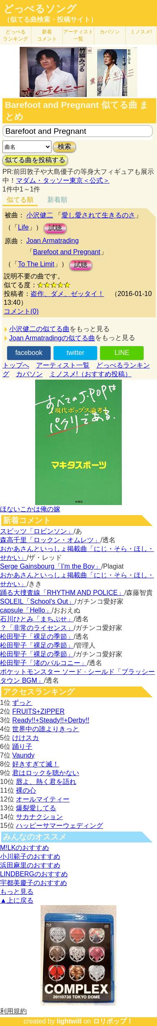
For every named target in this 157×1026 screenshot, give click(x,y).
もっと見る (16, 891)
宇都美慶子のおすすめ (33, 882)
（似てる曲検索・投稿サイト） (50, 19)
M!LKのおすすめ (24, 847)
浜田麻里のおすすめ (30, 865)
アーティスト (78, 35)
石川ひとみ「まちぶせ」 (37, 619)
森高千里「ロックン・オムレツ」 (50, 540)
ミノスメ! (141, 32)
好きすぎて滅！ (35, 764)
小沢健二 (39, 215)
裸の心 (26, 790)
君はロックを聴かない (45, 772)
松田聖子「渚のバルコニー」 (43, 662)
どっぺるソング (40, 8)
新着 (47, 35)
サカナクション (39, 816)
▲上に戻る (16, 900)
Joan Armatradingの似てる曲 (52, 338)
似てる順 (20, 199)
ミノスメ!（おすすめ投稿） (90, 374)
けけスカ (25, 737)
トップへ (16, 365)
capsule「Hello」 (26, 610)
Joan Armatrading (52, 240)
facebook (28, 352)
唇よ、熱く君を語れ (46, 781)
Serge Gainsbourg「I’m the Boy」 (50, 566)
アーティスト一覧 (63, 365)
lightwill (69, 1021)
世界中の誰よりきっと (45, 728)
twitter (76, 352)
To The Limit (36, 264)
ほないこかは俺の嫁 (30, 509)
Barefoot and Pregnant (66, 251)
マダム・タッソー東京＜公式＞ (63, 180)
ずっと (22, 702)
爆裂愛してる (36, 808)
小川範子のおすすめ (30, 856)
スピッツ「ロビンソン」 (37, 531)
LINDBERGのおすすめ (34, 874)
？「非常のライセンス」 (37, 627)
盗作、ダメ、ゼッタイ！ (67, 293)
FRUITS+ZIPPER (38, 711)
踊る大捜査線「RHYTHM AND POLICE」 (62, 592)
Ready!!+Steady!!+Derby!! (50, 720)
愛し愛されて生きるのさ (98, 215)
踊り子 (22, 746)
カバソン (110, 32)
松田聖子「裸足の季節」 (37, 636)
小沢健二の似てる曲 (39, 328)
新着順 (57, 199)
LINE (121, 352)
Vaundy (23, 755)
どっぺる (15, 35)
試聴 (55, 228)
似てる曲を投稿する (35, 159)
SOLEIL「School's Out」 (37, 601)
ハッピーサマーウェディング (59, 825)
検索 (64, 146)
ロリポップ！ (113, 1021)
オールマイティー (42, 799)
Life (23, 227)
